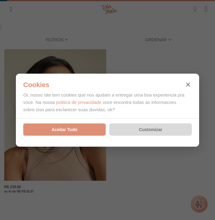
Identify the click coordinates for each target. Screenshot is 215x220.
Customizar (150, 129)
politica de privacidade (78, 102)
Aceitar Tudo (65, 129)
